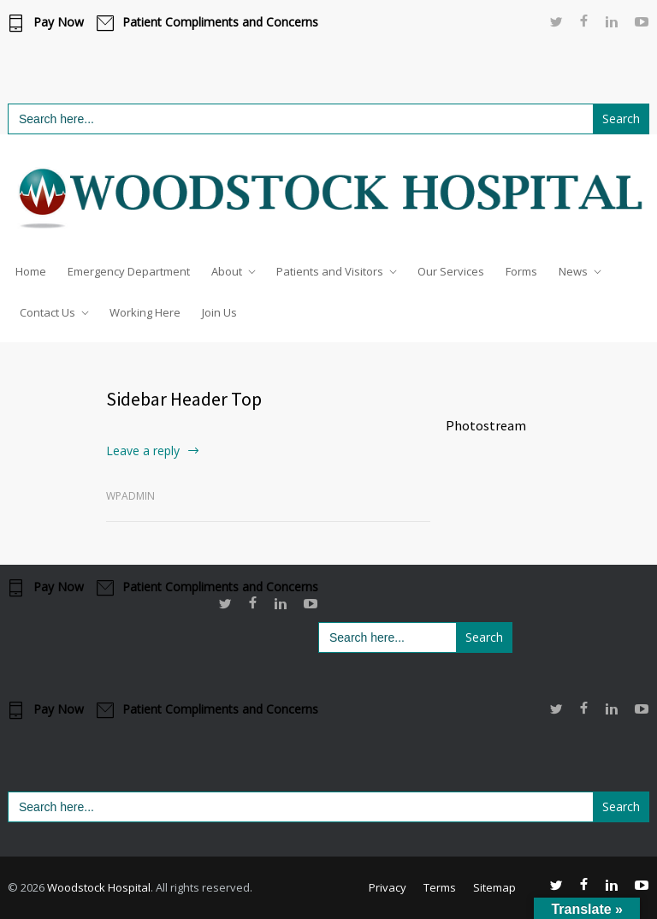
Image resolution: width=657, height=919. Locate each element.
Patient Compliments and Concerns (220, 22)
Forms (521, 271)
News (573, 271)
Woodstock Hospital (99, 887)
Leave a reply (143, 450)
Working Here (145, 312)
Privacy (387, 887)
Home (30, 271)
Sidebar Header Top (184, 399)
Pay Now (58, 22)
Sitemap (494, 887)
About (226, 271)
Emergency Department (129, 271)
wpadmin (130, 496)
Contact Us (47, 312)
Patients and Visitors (329, 271)
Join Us (219, 312)
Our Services (450, 271)
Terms (439, 887)
